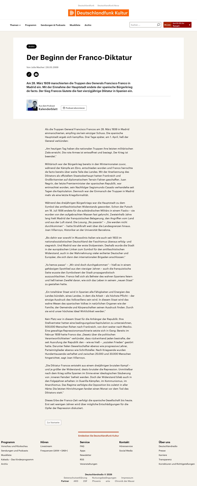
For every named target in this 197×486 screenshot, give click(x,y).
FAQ (82, 446)
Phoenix (96, 481)
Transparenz (165, 459)
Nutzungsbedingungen (104, 477)
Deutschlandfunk (86, 5)
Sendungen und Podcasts (14, 450)
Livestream (46, 446)
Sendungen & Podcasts (53, 25)
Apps (82, 450)
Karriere (163, 455)
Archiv (88, 25)
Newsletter (85, 455)
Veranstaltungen (88, 463)
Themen (14, 25)
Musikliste (75, 25)
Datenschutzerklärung (75, 477)
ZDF (85, 481)
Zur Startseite (53, 422)
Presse (162, 450)
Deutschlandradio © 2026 (98, 474)
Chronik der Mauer (124, 481)
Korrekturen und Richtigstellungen (177, 463)
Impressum (127, 477)
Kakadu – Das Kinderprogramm (17, 459)
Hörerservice (126, 446)
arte (108, 481)
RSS (82, 459)
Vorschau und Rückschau (14, 446)
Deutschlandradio (168, 446)
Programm (30, 25)
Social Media (126, 450)
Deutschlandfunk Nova (108, 5)
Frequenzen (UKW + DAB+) (54, 450)
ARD (76, 481)
